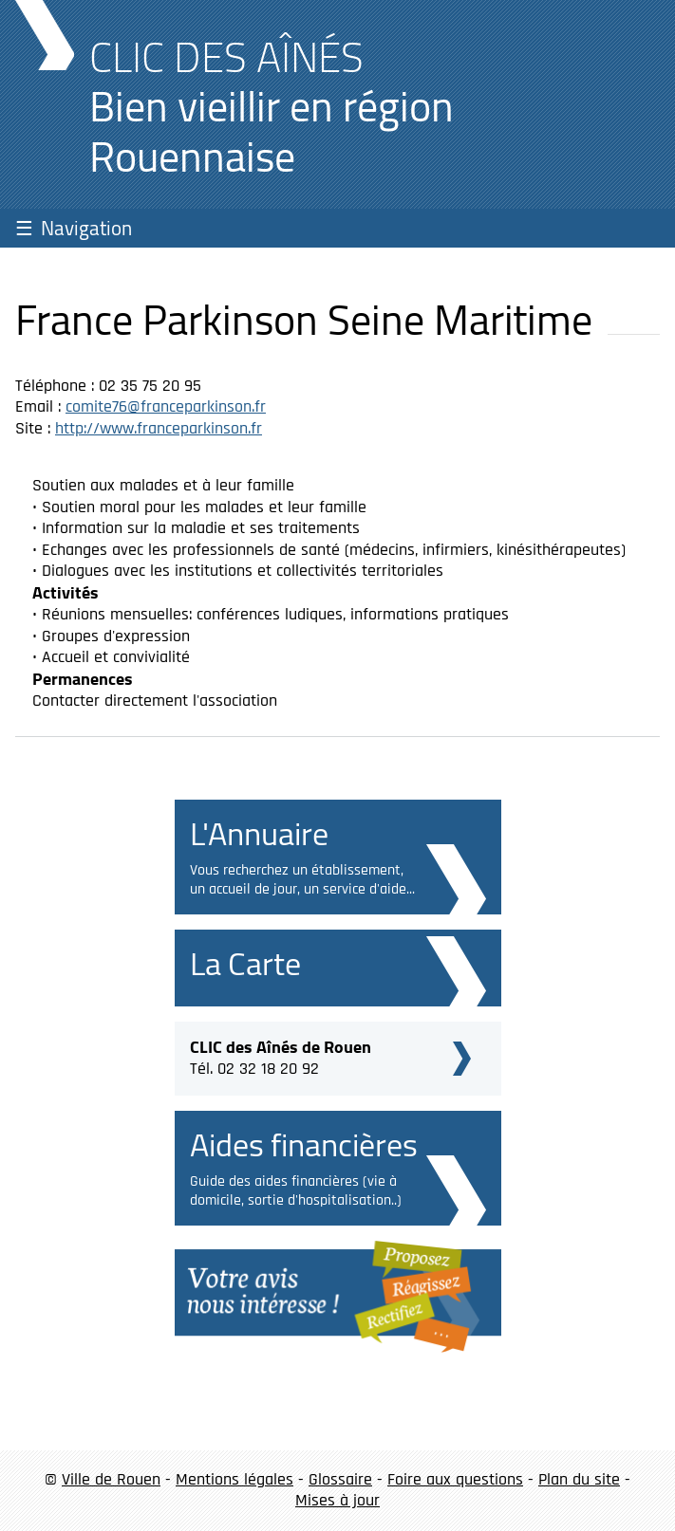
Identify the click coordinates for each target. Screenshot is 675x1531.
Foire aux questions (455, 1479)
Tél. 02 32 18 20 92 (280, 1055)
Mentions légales (234, 1479)
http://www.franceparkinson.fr (158, 428)
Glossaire (340, 1479)
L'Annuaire (259, 833)
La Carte (245, 963)
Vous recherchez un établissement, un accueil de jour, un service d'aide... (302, 879)
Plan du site (579, 1479)
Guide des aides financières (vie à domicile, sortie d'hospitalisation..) (296, 1190)
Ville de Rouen (111, 1479)
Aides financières (304, 1144)
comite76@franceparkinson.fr (166, 406)
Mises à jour (337, 1500)
